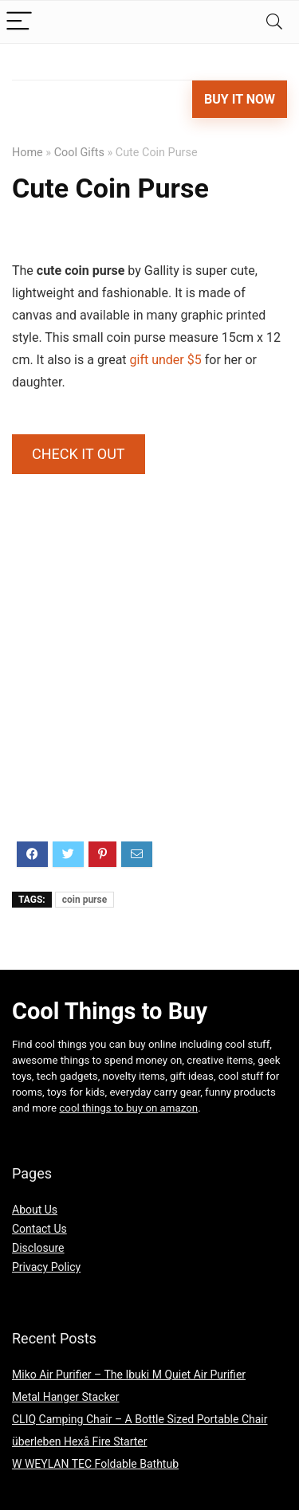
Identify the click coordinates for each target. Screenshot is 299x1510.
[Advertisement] (149, 680)
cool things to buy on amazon (128, 1108)
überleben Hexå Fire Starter (80, 1441)
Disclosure (38, 1247)
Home (27, 152)
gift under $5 (166, 359)
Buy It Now (239, 99)
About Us (34, 1209)
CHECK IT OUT (78, 453)
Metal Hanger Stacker (66, 1396)
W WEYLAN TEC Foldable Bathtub (95, 1463)
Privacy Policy (46, 1267)
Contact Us (39, 1228)
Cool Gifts (79, 152)
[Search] (274, 22)
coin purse (84, 899)
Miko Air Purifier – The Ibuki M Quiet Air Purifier (129, 1374)
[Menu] (19, 22)
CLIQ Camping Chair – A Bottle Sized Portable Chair (140, 1419)
